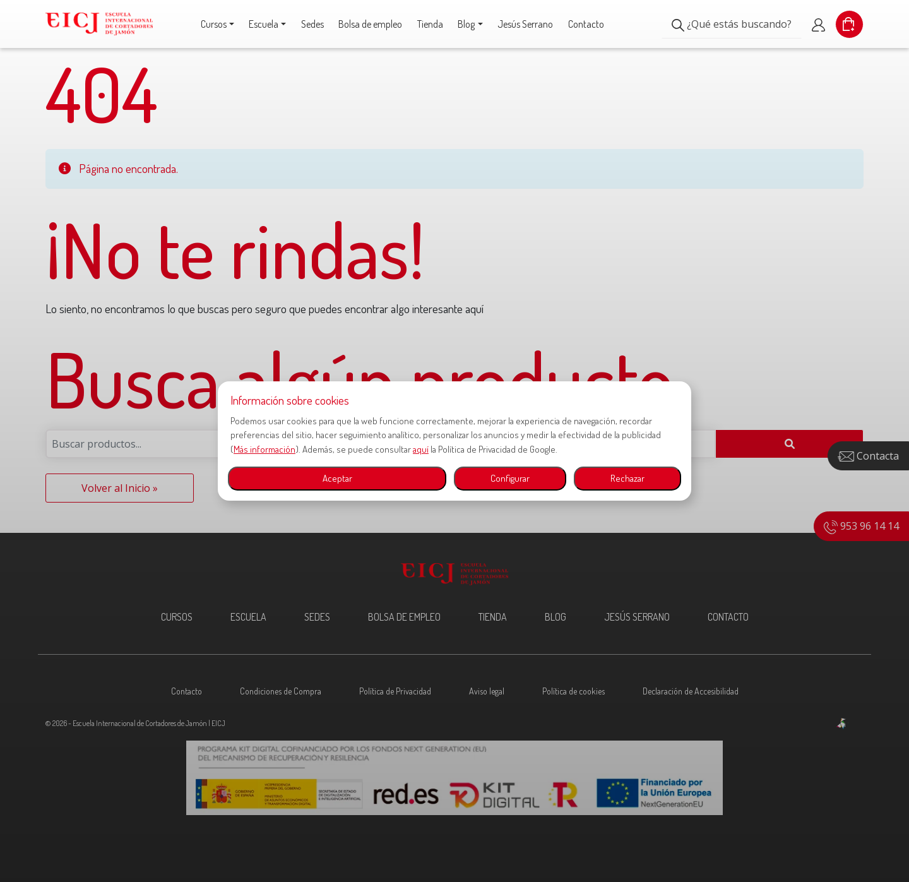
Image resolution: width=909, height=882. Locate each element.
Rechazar (627, 478)
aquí (421, 449)
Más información (264, 449)
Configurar (510, 478)
